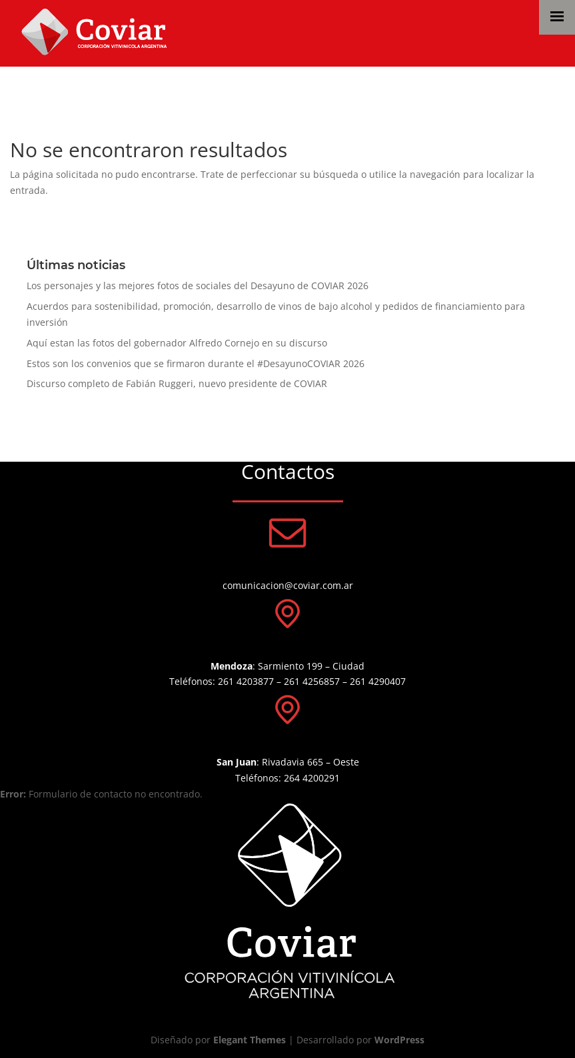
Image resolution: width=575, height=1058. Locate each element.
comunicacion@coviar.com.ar (288, 585)
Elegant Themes (249, 1039)
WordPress (399, 1039)
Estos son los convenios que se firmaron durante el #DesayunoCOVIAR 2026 (195, 363)
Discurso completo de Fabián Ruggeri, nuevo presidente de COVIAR (177, 383)
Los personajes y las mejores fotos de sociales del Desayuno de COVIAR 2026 (197, 285)
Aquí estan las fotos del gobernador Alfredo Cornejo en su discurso (177, 342)
